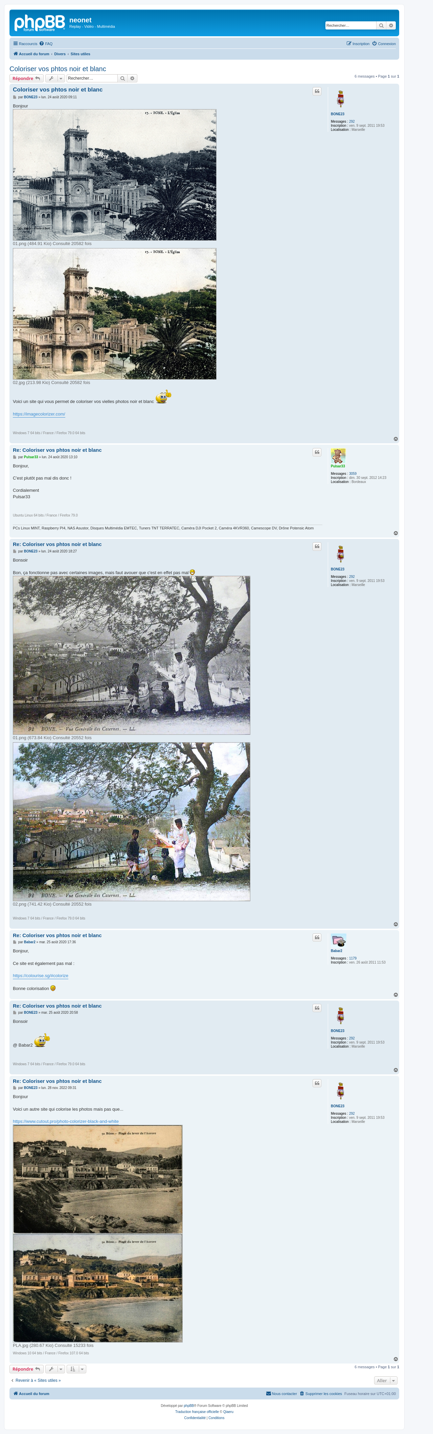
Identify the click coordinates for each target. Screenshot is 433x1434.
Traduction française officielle (197, 1412)
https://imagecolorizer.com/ (39, 414)
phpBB (189, 1406)
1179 (353, 958)
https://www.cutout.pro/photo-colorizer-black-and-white (66, 1121)
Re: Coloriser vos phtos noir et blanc (57, 450)
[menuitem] (45, 44)
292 (352, 121)
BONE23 (337, 114)
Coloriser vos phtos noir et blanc (57, 69)
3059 (353, 474)
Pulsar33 (338, 466)
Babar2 (336, 951)
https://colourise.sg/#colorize (40, 975)
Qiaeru (228, 1412)
